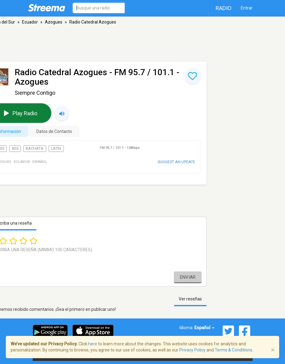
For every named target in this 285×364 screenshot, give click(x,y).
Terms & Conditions (233, 349)
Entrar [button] (247, 8)
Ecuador (30, 22)
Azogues (53, 22)
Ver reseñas (190, 298)
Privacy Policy (192, 349)
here (92, 343)
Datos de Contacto (54, 131)
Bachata (34, 148)
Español (204, 327)
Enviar (187, 277)
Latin (56, 148)
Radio (224, 8)
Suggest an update (176, 162)
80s (15, 148)
